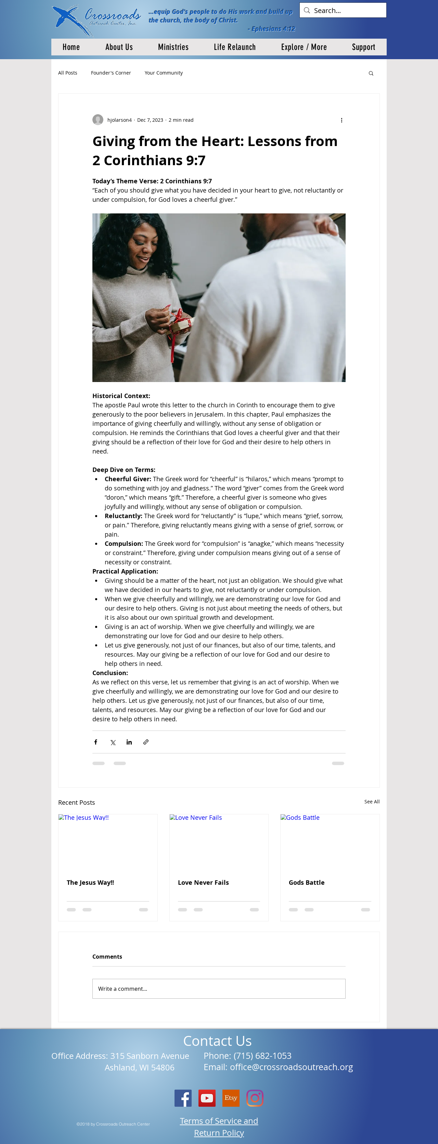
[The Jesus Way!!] (108, 842)
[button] (119, 47)
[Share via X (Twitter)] (112, 742)
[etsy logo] (231, 1098)
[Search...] (343, 10)
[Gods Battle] (330, 842)
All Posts (67, 72)
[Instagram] (254, 1098)
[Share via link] (146, 742)
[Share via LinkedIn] (129, 742)
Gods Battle (307, 882)
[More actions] (341, 120)
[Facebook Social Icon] (183, 1098)
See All (372, 801)
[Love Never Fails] (219, 842)
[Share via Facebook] (95, 742)
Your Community (164, 72)
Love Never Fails (203, 882)
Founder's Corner (111, 72)
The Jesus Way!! (90, 882)
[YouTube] (207, 1098)
